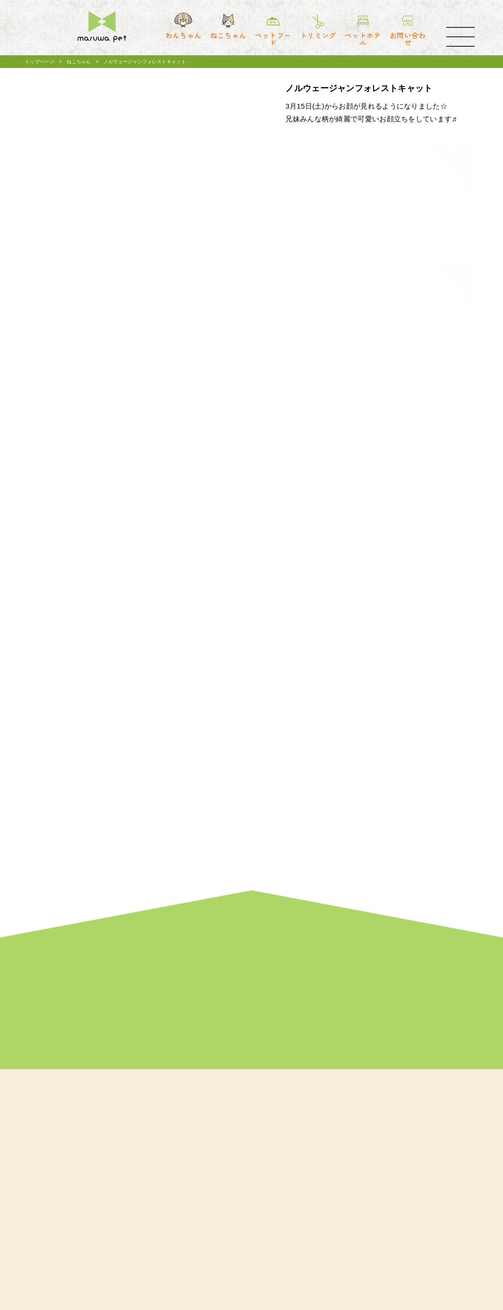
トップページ (39, 61)
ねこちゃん (79, 61)
